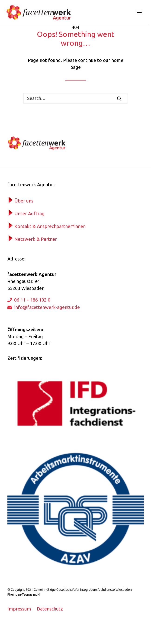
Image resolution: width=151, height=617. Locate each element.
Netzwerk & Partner (35, 239)
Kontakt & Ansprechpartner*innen (50, 226)
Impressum (19, 608)
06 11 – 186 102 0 (32, 299)
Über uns (23, 200)
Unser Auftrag (29, 213)
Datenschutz (50, 608)
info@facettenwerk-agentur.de (47, 307)
